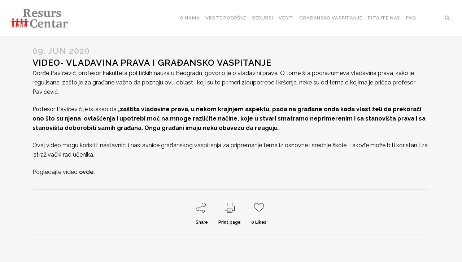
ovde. (87, 172)
